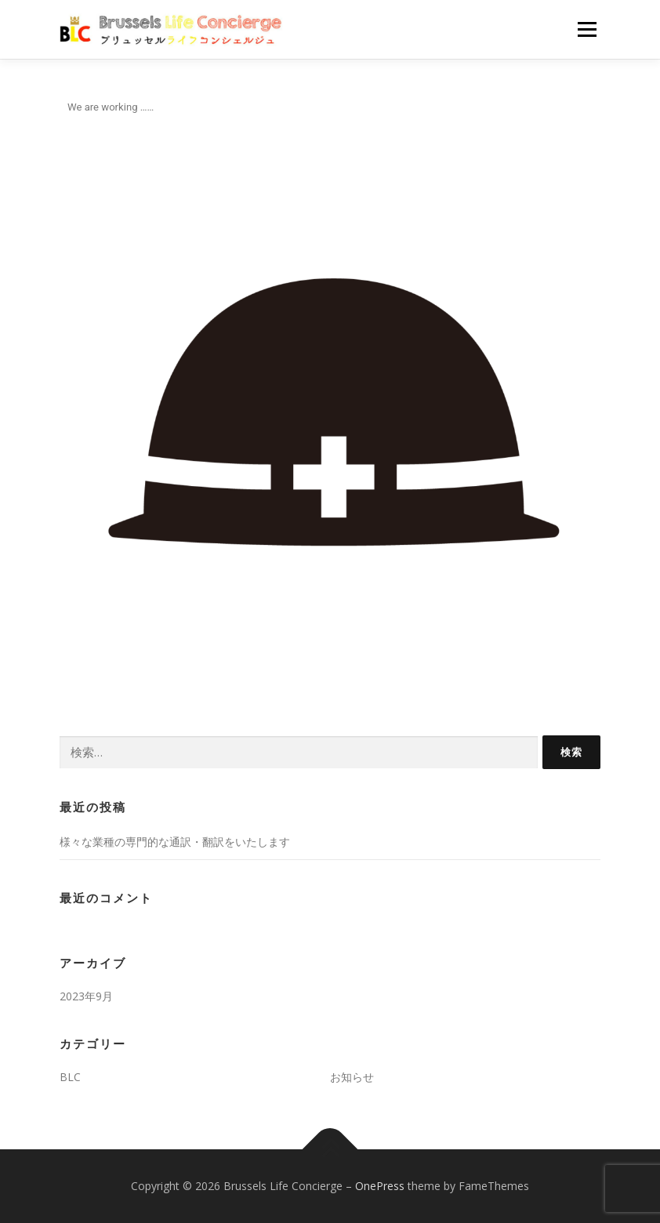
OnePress (379, 1185)
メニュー (586, 29)
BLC (70, 1076)
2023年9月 (86, 996)
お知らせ (352, 1076)
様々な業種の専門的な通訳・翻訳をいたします (175, 841)
